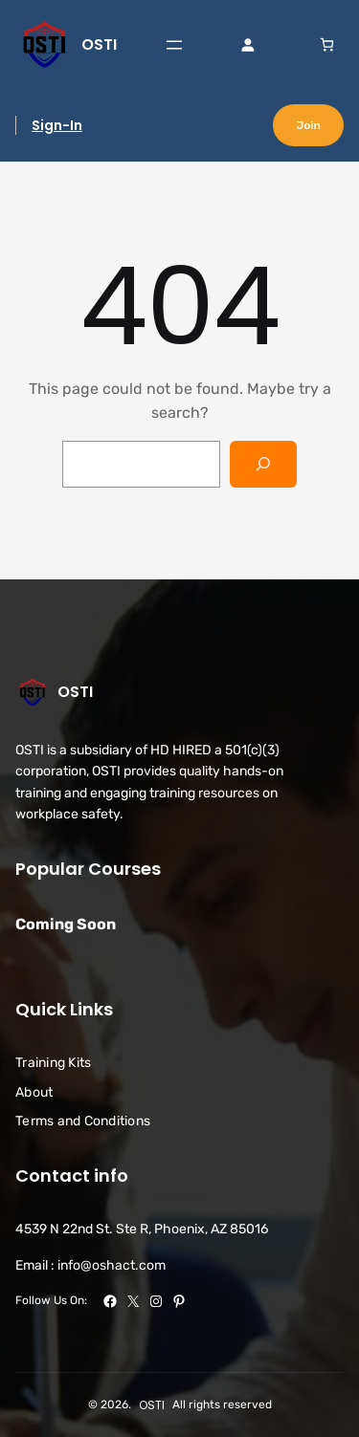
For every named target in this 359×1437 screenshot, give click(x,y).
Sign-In (57, 125)
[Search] (264, 464)
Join (308, 125)
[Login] (247, 44)
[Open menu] (174, 44)
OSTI (99, 44)
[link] (327, 44)
